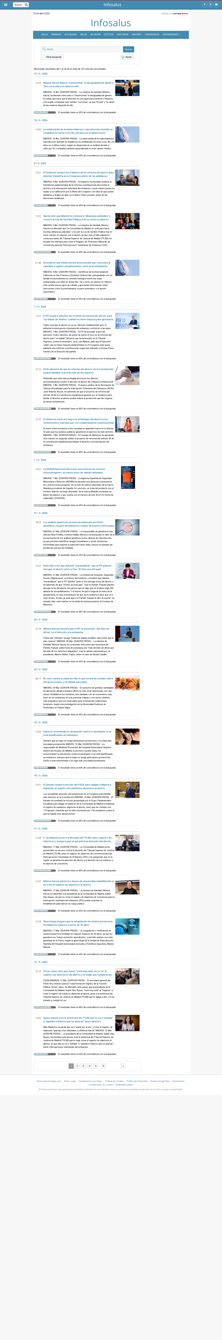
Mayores (136, 34)
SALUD (44, 34)
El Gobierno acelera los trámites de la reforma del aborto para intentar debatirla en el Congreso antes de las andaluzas (78, 174)
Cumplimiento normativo (90, 1081)
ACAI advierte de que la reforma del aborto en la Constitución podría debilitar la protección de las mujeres (78, 371)
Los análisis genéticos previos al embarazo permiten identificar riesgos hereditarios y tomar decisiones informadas (79, 524)
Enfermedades (172, 34)
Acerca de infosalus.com (49, 1081)
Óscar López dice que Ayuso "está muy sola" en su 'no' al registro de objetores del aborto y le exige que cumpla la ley (77, 973)
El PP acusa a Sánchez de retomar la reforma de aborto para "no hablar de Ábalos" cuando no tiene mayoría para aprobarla (78, 317)
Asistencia (122, 34)
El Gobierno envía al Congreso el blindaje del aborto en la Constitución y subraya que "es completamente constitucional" (78, 421)
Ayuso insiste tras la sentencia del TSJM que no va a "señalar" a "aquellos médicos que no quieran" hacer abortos (78, 1019)
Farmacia (56, 34)
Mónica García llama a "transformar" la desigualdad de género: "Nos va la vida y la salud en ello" (78, 84)
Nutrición (95, 34)
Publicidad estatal (123, 1084)
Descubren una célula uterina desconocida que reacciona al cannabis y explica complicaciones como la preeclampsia (76, 264)
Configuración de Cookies (101, 1084)
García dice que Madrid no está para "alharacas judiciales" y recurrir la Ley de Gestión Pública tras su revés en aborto (76, 217)
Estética (108, 34)
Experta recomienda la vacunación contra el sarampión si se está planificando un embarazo (77, 733)
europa (180, 13)
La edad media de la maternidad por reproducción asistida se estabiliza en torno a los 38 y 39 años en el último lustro (78, 131)
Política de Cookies (114, 1081)
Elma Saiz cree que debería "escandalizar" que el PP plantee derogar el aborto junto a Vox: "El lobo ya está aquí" (77, 567)
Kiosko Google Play (159, 1081)
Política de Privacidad (137, 1081)
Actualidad (71, 34)
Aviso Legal (69, 1081)
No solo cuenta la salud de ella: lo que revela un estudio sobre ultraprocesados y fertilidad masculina (78, 680)
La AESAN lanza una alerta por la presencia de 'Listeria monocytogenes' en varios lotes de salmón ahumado (74, 470)
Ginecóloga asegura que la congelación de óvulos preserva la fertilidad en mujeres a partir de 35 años (77, 923)
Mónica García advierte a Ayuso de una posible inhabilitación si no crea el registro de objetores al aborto (78, 883)
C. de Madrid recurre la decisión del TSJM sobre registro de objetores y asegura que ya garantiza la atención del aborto (77, 839)
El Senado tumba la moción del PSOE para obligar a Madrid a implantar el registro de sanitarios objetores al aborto (77, 786)
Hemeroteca (178, 1081)
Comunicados (152, 34)
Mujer (83, 34)
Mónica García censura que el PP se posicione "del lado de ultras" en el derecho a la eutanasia (76, 630)
